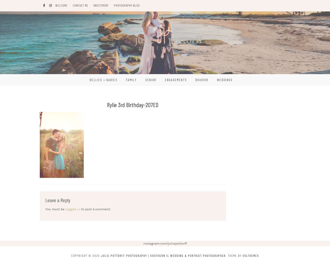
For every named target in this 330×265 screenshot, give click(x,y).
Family (131, 80)
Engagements (176, 80)
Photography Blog (127, 5)
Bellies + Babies (103, 80)
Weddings (225, 80)
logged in (72, 209)
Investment (101, 5)
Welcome (61, 5)
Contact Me (80, 5)
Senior (150, 80)
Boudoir (201, 80)
